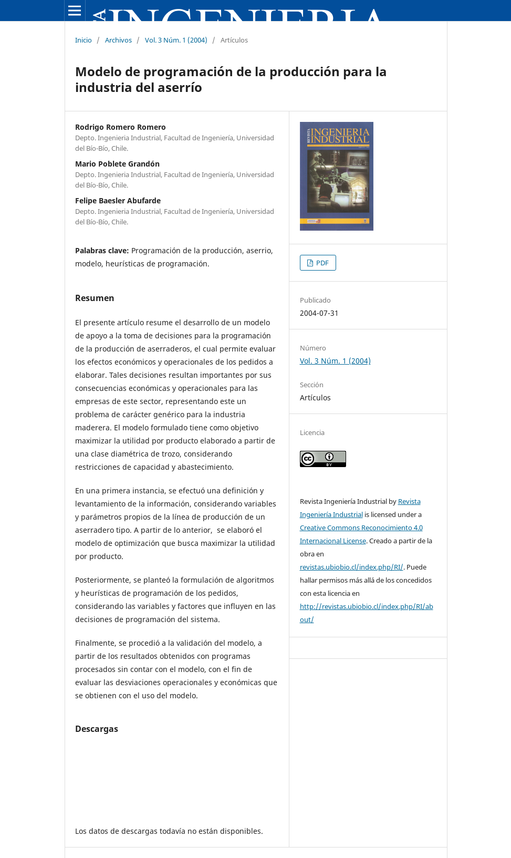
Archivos (118, 40)
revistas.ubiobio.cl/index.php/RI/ (351, 567)
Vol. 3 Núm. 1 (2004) (176, 40)
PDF (322, 262)
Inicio (83, 40)
